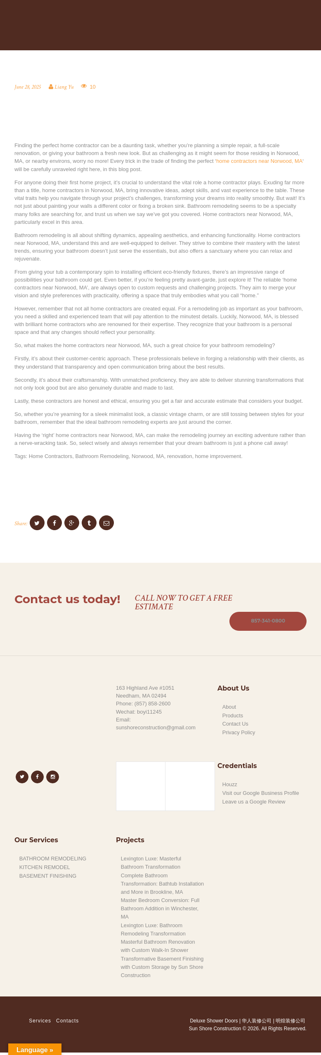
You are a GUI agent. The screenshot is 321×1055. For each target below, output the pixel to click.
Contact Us (235, 724)
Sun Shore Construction (214, 1031)
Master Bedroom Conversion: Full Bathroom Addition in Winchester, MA (161, 914)
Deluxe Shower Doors (213, 1023)
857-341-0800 (267, 621)
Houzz (230, 783)
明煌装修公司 (290, 1023)
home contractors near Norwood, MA (260, 161)
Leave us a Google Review (254, 800)
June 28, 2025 (27, 87)
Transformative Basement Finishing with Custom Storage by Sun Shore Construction (163, 970)
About (229, 707)
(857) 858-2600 (153, 704)
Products (232, 715)
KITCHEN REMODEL (45, 866)
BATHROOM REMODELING (53, 858)
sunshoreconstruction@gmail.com (156, 727)
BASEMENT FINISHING (48, 875)
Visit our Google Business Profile (261, 792)
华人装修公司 (256, 1023)
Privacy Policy (239, 732)
